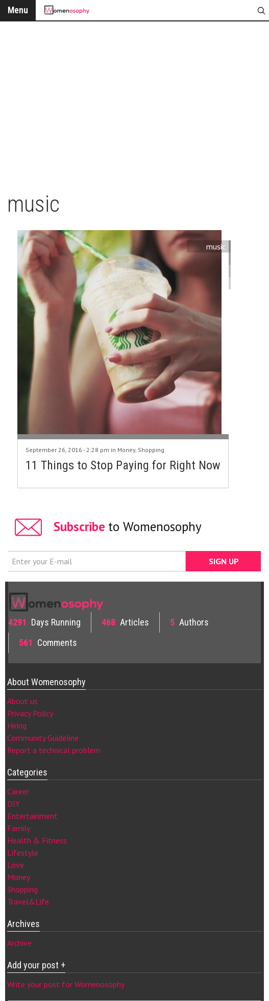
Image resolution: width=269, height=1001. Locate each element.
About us (22, 701)
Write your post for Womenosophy (66, 984)
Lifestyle (22, 852)
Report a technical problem (54, 750)
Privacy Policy (30, 713)
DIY (13, 803)
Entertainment (32, 816)
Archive (19, 943)
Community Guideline (43, 738)
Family (18, 828)
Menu (18, 10)
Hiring (17, 725)
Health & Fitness (37, 840)
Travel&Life (28, 901)
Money (126, 450)
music (216, 246)
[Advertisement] (134, 102)
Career (18, 791)
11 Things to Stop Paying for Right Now (123, 465)
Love (15, 865)
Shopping (151, 450)
